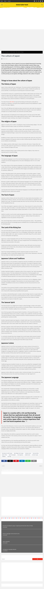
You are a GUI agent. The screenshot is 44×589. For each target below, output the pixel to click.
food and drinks (36, 453)
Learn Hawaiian (6, 541)
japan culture (4, 454)
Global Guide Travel (22, 5)
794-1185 (12, 101)
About (5, 1)
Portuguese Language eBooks (9, 549)
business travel (28, 453)
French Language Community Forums (11, 533)
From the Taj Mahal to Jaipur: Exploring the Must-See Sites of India (18, 525)
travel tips (9, 456)
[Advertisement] (22, 19)
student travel (27, 454)
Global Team (4, 58)
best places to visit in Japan (10, 52)
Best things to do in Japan (18, 453)
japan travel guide (12, 454)
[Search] (16, 559)
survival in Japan (35, 454)
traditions (4, 456)
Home (2, 1)
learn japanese (20, 454)
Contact (9, 1)
